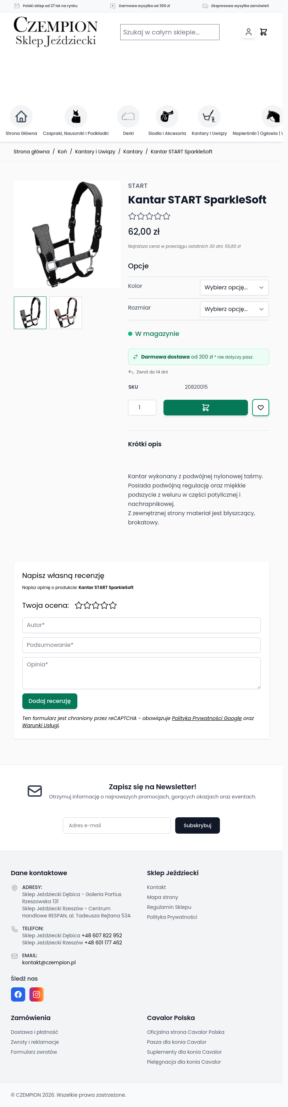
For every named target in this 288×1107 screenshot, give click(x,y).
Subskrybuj (197, 825)
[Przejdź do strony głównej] (56, 32)
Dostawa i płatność (35, 1032)
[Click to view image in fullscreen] (67, 234)
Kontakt (156, 887)
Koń (62, 151)
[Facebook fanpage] (18, 994)
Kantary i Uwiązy (95, 151)
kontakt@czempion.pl (49, 962)
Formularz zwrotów (34, 1052)
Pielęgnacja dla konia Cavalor (184, 1061)
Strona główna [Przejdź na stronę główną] (32, 151)
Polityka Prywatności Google (207, 718)
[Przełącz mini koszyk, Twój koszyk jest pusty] (263, 32)
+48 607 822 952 (102, 935)
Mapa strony (162, 897)
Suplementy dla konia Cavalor (184, 1052)
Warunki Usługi (40, 725)
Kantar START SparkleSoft (181, 151)
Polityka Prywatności (172, 917)
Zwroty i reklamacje (35, 1042)
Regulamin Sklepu (169, 907)
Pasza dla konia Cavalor (177, 1042)
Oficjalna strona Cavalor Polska (186, 1032)
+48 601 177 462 (103, 942)
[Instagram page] (36, 994)
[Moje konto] (248, 32)
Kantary (133, 151)
